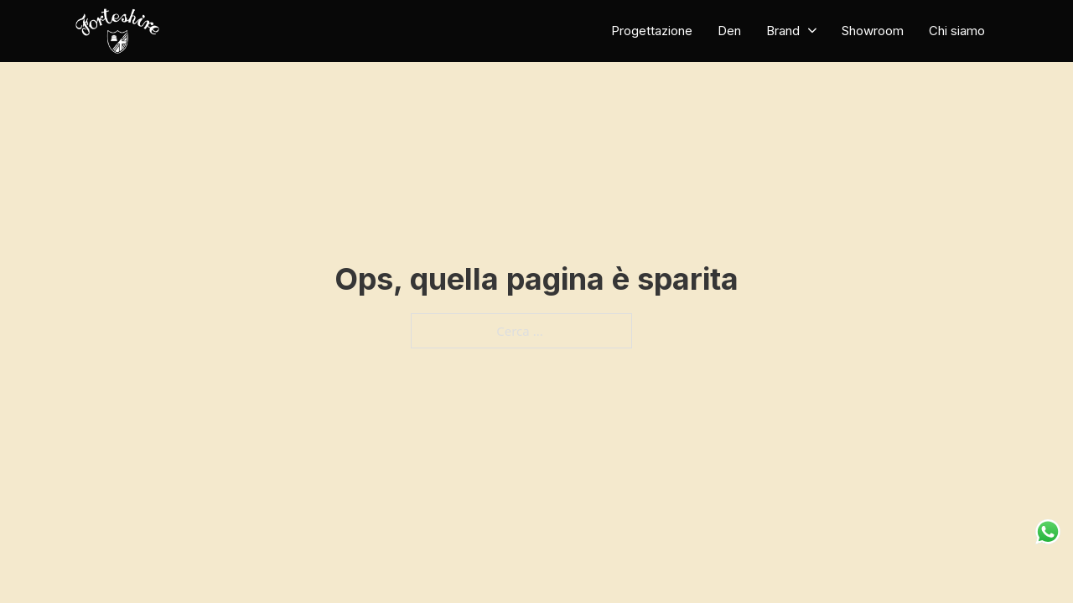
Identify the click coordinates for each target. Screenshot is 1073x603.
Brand (783, 31)
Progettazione (651, 31)
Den (729, 31)
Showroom (873, 31)
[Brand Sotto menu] (812, 30)
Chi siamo (957, 31)
